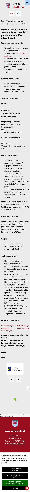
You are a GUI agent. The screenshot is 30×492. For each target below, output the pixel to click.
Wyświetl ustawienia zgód (15, 476)
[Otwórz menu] (27, 2)
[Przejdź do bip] (11, 13)
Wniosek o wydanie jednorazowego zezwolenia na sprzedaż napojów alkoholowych (15, 328)
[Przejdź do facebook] (18, 13)
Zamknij (15, 488)
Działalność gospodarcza (14, 21)
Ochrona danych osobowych (15, 470)
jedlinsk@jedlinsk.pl (17, 444)
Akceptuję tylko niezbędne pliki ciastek (15, 483)
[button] (27, 488)
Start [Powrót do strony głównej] (2, 21)
